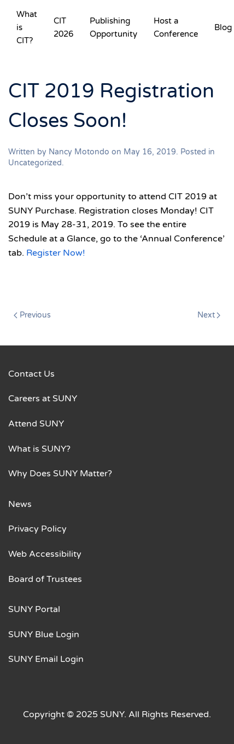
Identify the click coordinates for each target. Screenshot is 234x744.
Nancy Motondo (79, 152)
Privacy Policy (37, 528)
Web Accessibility (44, 554)
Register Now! (55, 252)
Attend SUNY (36, 423)
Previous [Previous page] (32, 315)
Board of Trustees (45, 579)
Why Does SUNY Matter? (60, 473)
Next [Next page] (209, 315)
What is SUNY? (39, 448)
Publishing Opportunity (113, 27)
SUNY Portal (34, 609)
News (20, 504)
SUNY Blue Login (43, 634)
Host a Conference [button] (176, 27)
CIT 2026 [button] (63, 27)
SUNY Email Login (46, 659)
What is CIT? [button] (26, 27)
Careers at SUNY (42, 398)
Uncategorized (35, 163)
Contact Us (31, 373)
